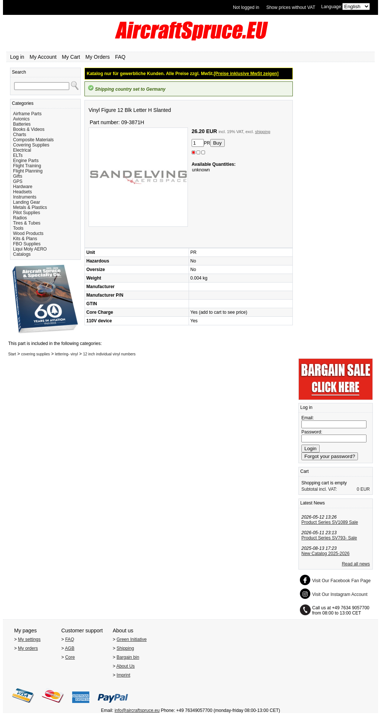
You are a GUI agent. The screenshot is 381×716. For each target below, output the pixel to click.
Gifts (17, 176)
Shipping (125, 648)
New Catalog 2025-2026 (325, 553)
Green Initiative (131, 639)
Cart (304, 471)
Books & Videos (29, 129)
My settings (29, 639)
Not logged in (246, 7)
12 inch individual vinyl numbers (109, 354)
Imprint (123, 675)
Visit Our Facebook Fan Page (341, 580)
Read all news (356, 564)
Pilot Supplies (26, 212)
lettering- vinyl (66, 354)
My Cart (71, 57)
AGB (69, 648)
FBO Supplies (27, 243)
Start (12, 354)
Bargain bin (127, 657)
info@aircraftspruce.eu (137, 710)
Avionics (21, 119)
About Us (125, 666)
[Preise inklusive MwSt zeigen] (246, 73)
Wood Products (28, 233)
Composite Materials (33, 139)
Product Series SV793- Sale (329, 538)
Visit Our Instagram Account (340, 594)
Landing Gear (26, 202)
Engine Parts (26, 160)
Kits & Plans (25, 238)
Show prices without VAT (291, 7)
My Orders (98, 57)
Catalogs (22, 254)
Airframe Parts (27, 113)
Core (70, 657)
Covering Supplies (31, 145)
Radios (20, 217)
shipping (262, 131)
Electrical (22, 150)
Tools (18, 228)
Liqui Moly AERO (30, 249)
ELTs (18, 155)
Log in (17, 57)
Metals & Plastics (30, 207)
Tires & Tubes (27, 223)
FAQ (120, 57)
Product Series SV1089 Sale (329, 522)
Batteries (22, 124)
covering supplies (35, 354)
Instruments (24, 197)
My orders (28, 648)
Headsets (22, 191)
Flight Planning (27, 171)
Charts (19, 134)
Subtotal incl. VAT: (319, 489)
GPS (17, 181)
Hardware (22, 186)
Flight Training (27, 165)
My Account (43, 57)
